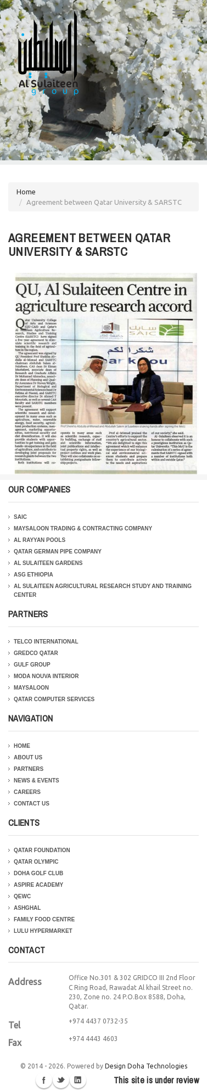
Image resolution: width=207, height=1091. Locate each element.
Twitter (61, 1080)
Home (26, 191)
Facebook (44, 1080)
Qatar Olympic (36, 862)
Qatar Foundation (42, 850)
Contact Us (31, 804)
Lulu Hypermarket (43, 931)
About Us (28, 757)
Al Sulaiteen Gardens (48, 563)
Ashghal (27, 908)
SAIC (20, 517)
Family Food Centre (44, 919)
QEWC (22, 896)
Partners (28, 769)
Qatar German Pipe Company (58, 552)
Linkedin (78, 1080)
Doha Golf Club (38, 873)
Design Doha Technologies (146, 1066)
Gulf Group (32, 665)
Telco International (46, 642)
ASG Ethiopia (33, 575)
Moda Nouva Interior (46, 676)
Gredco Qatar (36, 653)
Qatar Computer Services (54, 699)
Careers (27, 792)
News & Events (36, 780)
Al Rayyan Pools (39, 540)
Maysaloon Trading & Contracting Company (83, 528)
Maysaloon (31, 688)
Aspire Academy (38, 885)
